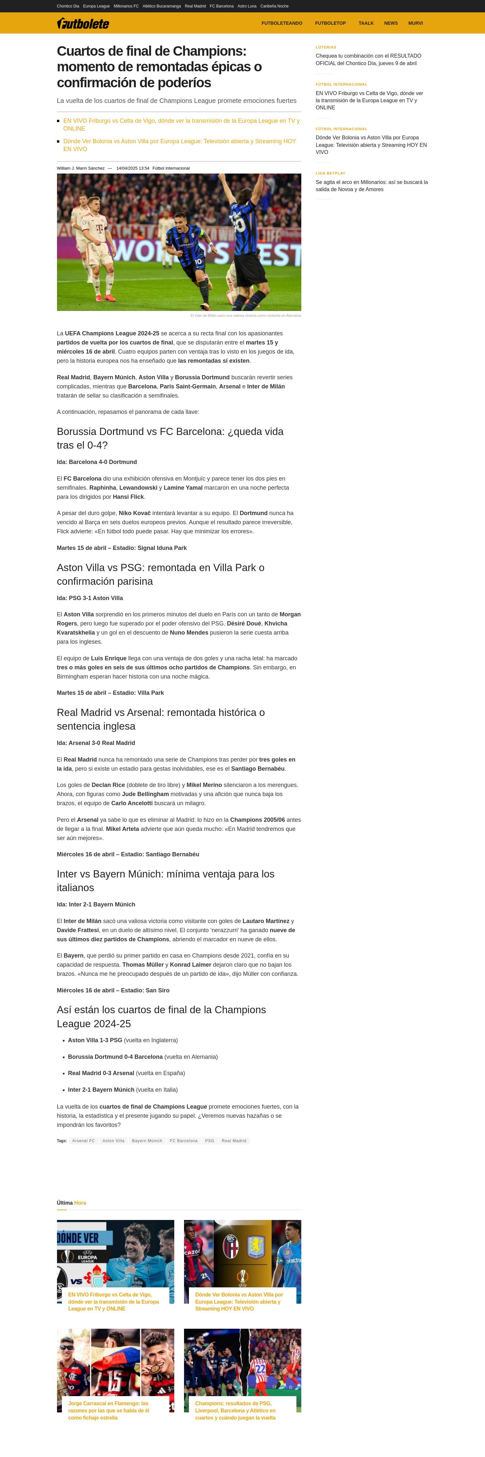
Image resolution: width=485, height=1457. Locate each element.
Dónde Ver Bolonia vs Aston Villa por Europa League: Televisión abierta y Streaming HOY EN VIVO (180, 145)
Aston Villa (113, 1141)
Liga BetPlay (331, 173)
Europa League (96, 6)
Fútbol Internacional (171, 168)
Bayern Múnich (147, 1141)
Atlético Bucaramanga (162, 6)
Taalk (366, 23)
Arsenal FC (83, 1141)
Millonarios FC (126, 6)
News (391, 23)
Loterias (326, 47)
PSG (209, 1141)
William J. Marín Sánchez (81, 168)
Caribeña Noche (275, 6)
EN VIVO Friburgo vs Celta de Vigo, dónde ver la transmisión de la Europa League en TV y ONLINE (182, 125)
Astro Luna (246, 6)
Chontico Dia (68, 6)
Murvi (415, 23)
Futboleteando (282, 23)
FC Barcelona (222, 6)
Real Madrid (195, 6)
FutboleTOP (330, 23)
